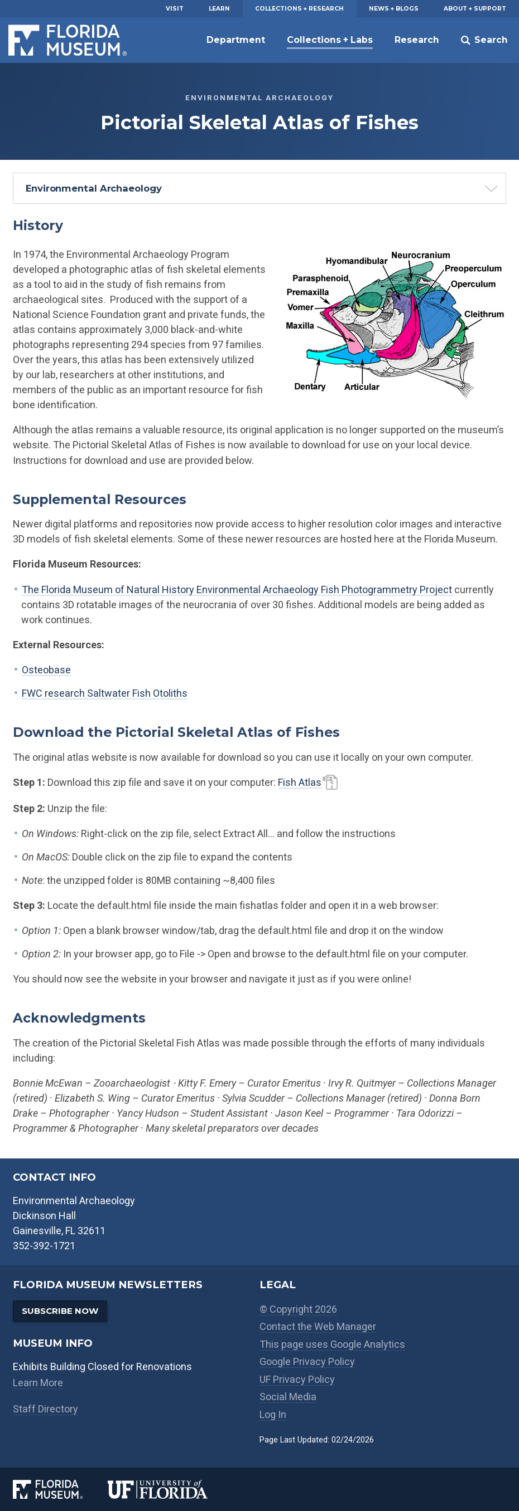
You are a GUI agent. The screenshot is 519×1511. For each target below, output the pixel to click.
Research (417, 40)
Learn (219, 8)
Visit (175, 8)
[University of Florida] (170, 1489)
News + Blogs (394, 8)
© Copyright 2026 (298, 1309)
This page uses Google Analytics (332, 1344)
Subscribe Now (60, 1310)
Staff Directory (45, 1409)
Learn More (38, 1382)
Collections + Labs (330, 40)
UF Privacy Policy (297, 1379)
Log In (273, 1414)
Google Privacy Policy (307, 1361)
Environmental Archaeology (94, 188)
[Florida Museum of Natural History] (60, 1489)
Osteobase (46, 670)
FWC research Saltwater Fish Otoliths (105, 693)
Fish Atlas (299, 782)
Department (235, 40)
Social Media (288, 1396)
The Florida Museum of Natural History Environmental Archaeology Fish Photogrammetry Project (238, 589)
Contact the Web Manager (318, 1326)
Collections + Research (299, 8)
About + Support (475, 8)
